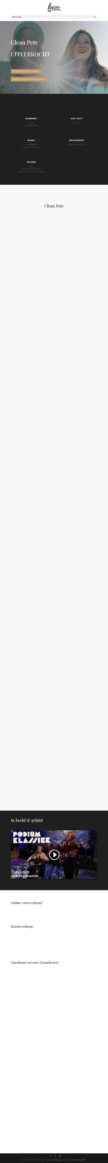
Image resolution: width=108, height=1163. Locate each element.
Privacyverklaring (53, 1160)
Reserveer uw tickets (26, 71)
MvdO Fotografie (79, 1160)
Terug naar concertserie (29, 79)
